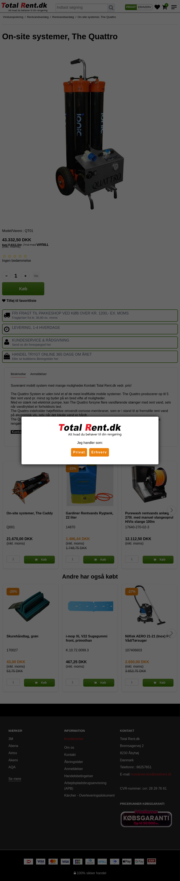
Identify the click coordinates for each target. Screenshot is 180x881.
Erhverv (99, 452)
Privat (79, 452)
